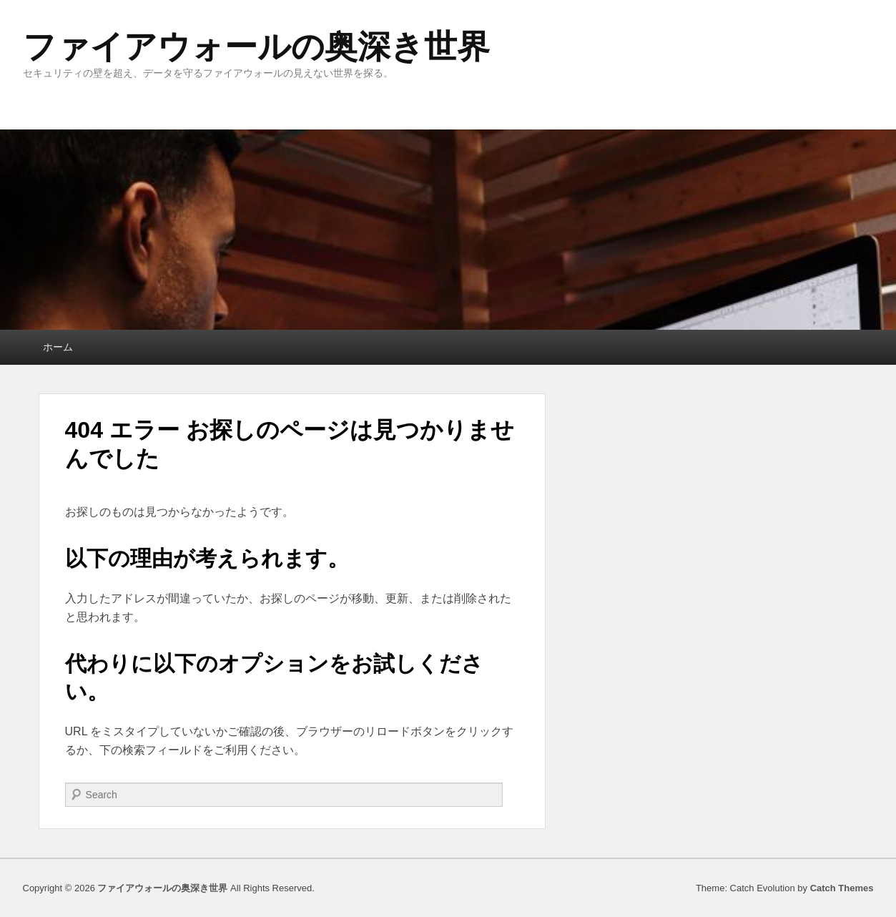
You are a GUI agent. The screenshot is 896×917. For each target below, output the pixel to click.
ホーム (58, 347)
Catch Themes (842, 888)
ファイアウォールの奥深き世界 (256, 46)
